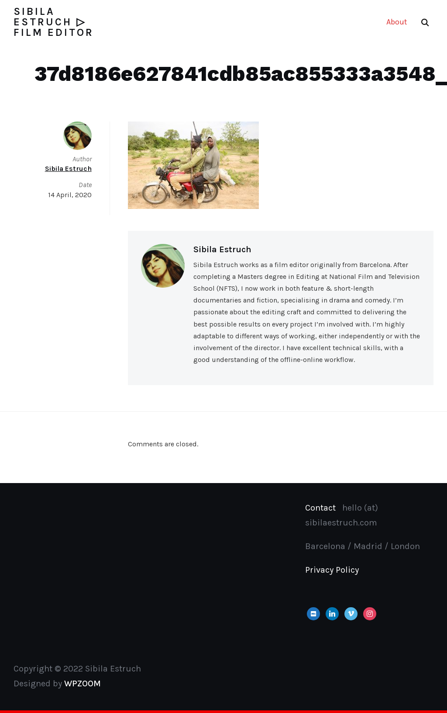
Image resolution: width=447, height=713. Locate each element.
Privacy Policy (332, 570)
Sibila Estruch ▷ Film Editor (54, 21)
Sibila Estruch (222, 249)
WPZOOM (82, 683)
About (396, 22)
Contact (320, 508)
